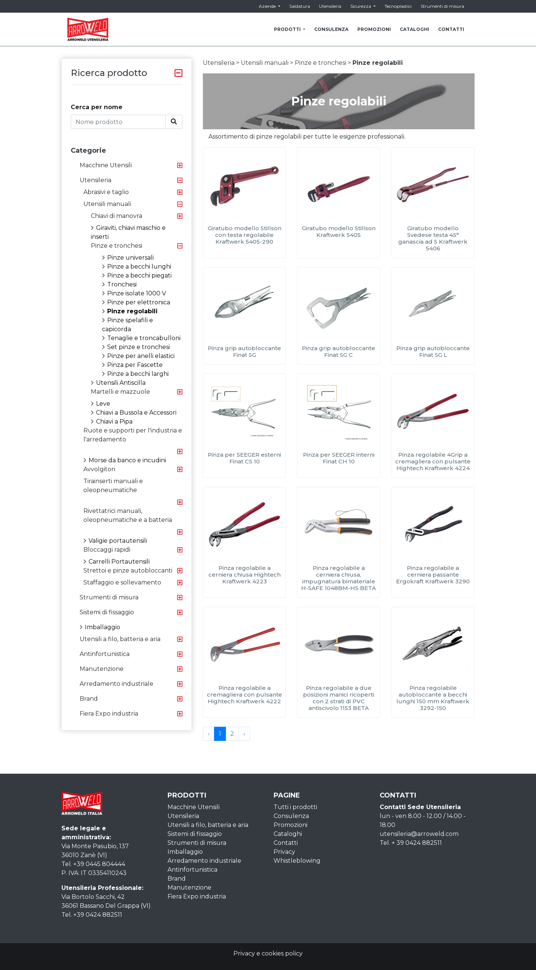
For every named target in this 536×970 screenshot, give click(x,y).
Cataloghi (288, 833)
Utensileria (330, 6)
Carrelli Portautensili (116, 561)
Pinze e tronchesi (116, 245)
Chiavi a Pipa (112, 421)
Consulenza (291, 816)
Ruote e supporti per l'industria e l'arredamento (132, 435)
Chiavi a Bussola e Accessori (133, 412)
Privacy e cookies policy (268, 953)
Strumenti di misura (442, 6)
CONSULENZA (331, 29)
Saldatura (299, 6)
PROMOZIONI (374, 29)
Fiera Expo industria (109, 713)
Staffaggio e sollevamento (122, 582)
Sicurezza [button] (361, 6)
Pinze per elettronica (136, 302)
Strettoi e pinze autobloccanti (127, 570)
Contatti (286, 842)
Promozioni (290, 824)
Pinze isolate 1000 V (134, 293)
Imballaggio (100, 627)
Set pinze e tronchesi (136, 347)
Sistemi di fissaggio (107, 612)
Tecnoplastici (398, 6)
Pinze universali (128, 257)
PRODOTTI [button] (288, 29)
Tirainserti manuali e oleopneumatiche (113, 486)
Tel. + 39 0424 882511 (411, 842)
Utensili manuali (107, 203)
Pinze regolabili (129, 311)
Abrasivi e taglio (106, 192)
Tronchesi (119, 284)
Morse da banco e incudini (124, 460)
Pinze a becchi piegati (137, 275)
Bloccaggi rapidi (106, 549)
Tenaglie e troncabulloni (141, 338)
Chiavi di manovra (116, 215)
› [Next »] (244, 733)
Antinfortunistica (105, 653)
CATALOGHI (414, 29)
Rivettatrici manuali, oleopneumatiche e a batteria (127, 515)
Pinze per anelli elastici (138, 355)
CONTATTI (451, 29)
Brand (89, 698)
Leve (100, 403)
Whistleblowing (297, 860)
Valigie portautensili (115, 540)
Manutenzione (102, 668)
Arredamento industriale (116, 683)
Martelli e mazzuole (120, 391)
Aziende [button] (268, 6)
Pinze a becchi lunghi (136, 266)
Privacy (284, 851)
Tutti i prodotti (295, 807)
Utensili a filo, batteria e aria (120, 639)
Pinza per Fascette (132, 364)
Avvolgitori (99, 469)
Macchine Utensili (106, 165)
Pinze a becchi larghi (135, 373)
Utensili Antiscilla (118, 382)
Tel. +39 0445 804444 (93, 864)
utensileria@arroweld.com (419, 833)
